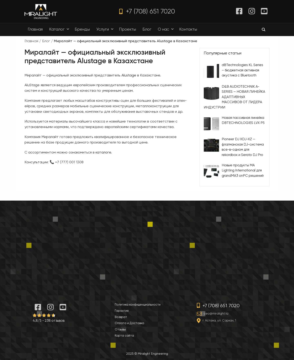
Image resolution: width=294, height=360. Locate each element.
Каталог (60, 29)
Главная (35, 29)
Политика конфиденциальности (137, 304)
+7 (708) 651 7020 (147, 11)
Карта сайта (124, 335)
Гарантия (122, 311)
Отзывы (120, 329)
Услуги (106, 29)
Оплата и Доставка (129, 323)
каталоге (103, 152)
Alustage (128, 75)
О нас (167, 29)
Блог (147, 29)
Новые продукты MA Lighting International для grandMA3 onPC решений (243, 170)
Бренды (82, 29)
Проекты (127, 29)
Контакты (188, 29)
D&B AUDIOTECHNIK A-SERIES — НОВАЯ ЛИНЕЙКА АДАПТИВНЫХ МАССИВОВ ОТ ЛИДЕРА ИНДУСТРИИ (234, 96)
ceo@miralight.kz (216, 313)
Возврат (121, 317)
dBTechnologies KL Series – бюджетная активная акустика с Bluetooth (242, 70)
